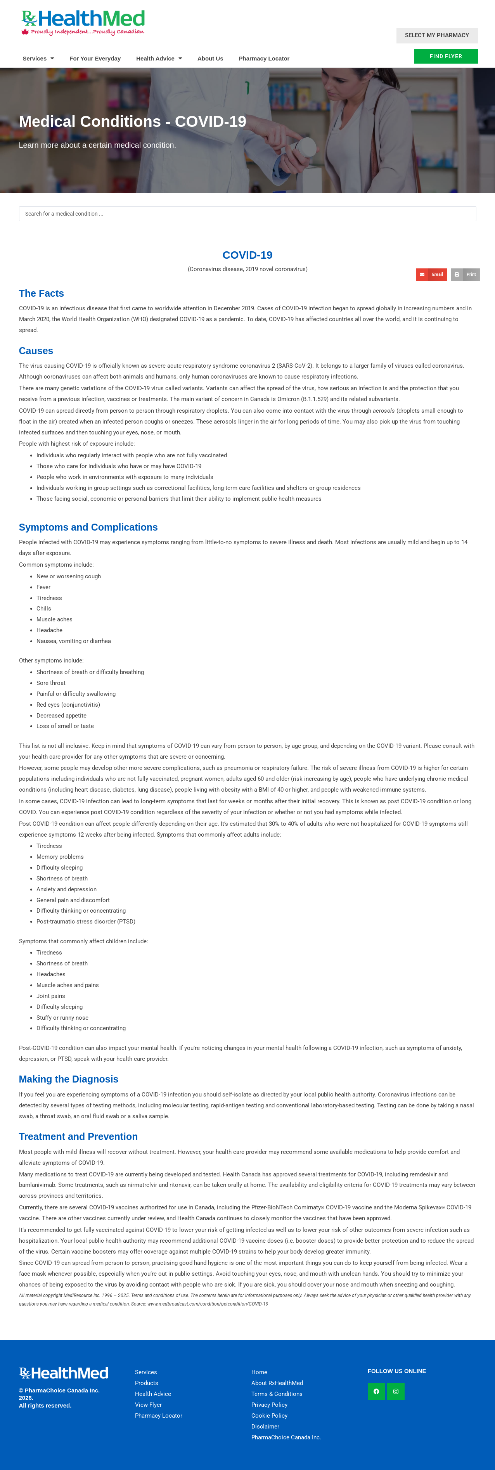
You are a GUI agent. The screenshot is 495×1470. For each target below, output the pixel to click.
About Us (210, 58)
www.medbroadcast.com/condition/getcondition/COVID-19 (207, 1304)
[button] (431, 274)
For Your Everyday (95, 58)
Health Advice (159, 58)
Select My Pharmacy (437, 35)
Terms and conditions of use (159, 1295)
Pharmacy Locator (264, 58)
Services (38, 58)
